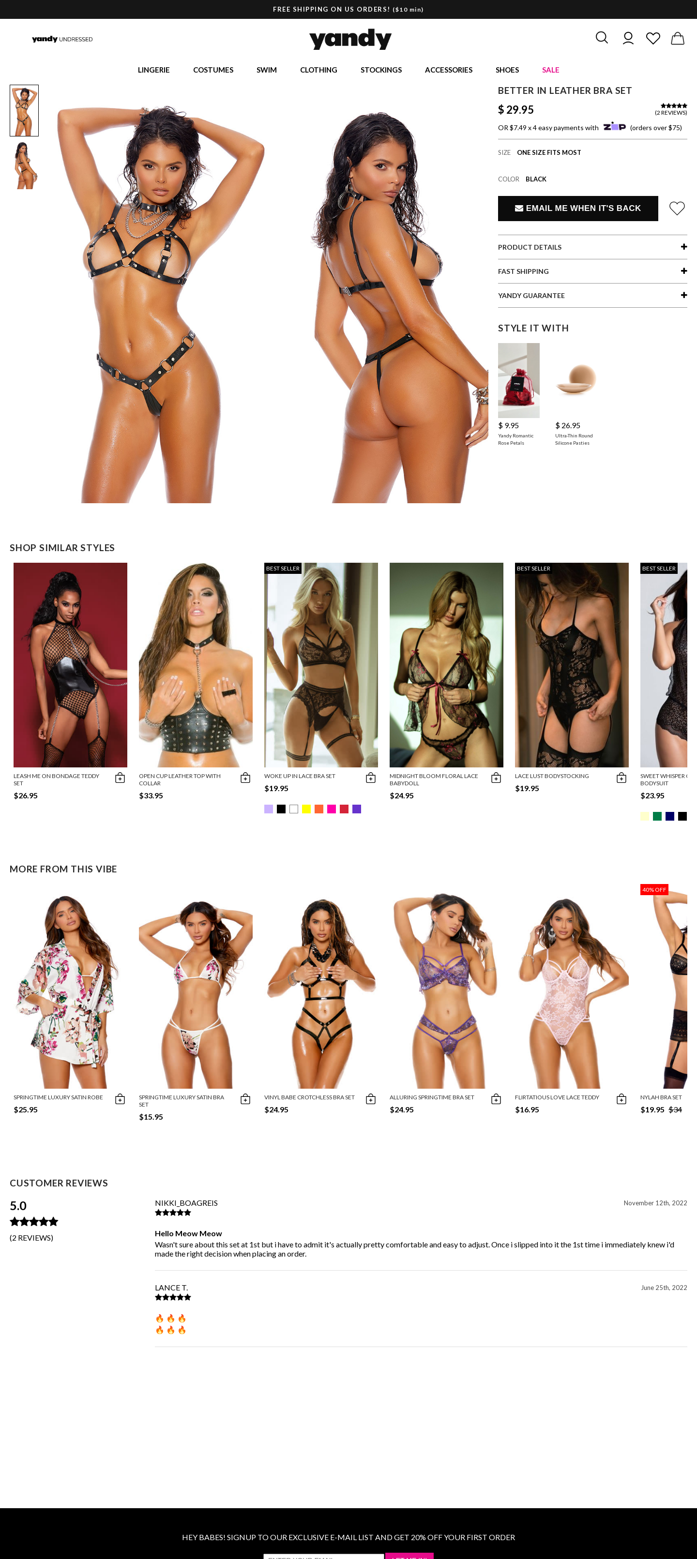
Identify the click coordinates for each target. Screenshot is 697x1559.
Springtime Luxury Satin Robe (58, 1099)
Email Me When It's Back (578, 210)
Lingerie (154, 70)
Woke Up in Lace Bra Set (299, 777)
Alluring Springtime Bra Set (432, 1099)
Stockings (381, 70)
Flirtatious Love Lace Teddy (557, 1099)
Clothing (318, 70)
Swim (267, 70)
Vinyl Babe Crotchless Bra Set (309, 1099)
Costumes (213, 70)
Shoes (507, 70)
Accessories (448, 70)
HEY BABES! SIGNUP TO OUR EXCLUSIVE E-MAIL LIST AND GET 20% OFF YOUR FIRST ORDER (348, 1539)
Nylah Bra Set (661, 1099)
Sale (551, 70)
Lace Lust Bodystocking (552, 777)
